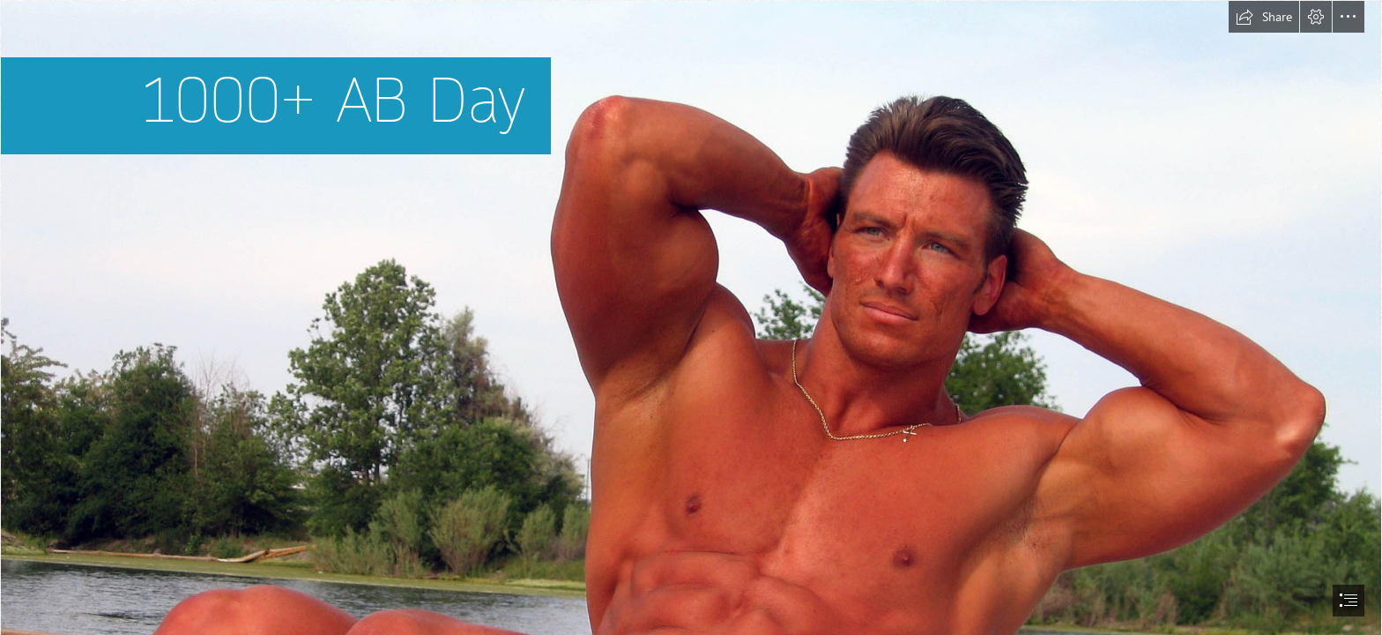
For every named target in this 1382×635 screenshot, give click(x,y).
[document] (691, 317)
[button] (1264, 17)
